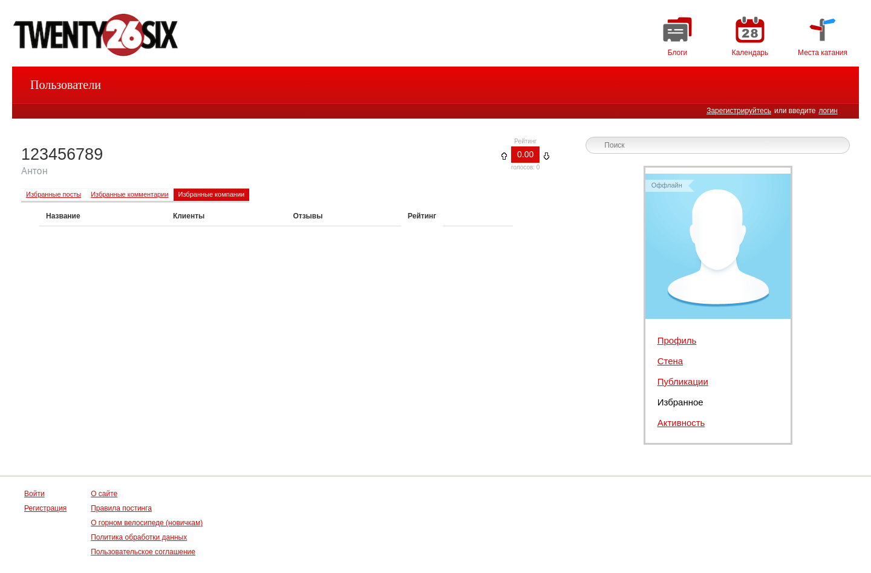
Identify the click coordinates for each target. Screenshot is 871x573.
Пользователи (65, 84)
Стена (670, 361)
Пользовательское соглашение (143, 552)
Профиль (677, 340)
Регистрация (45, 508)
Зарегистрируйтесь (738, 110)
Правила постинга (121, 508)
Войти (34, 494)
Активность (681, 422)
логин (828, 110)
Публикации (682, 381)
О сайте (104, 494)
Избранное (680, 402)
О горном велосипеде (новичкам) (147, 523)
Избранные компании (211, 194)
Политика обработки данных (139, 537)
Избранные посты (53, 194)
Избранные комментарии (129, 194)
